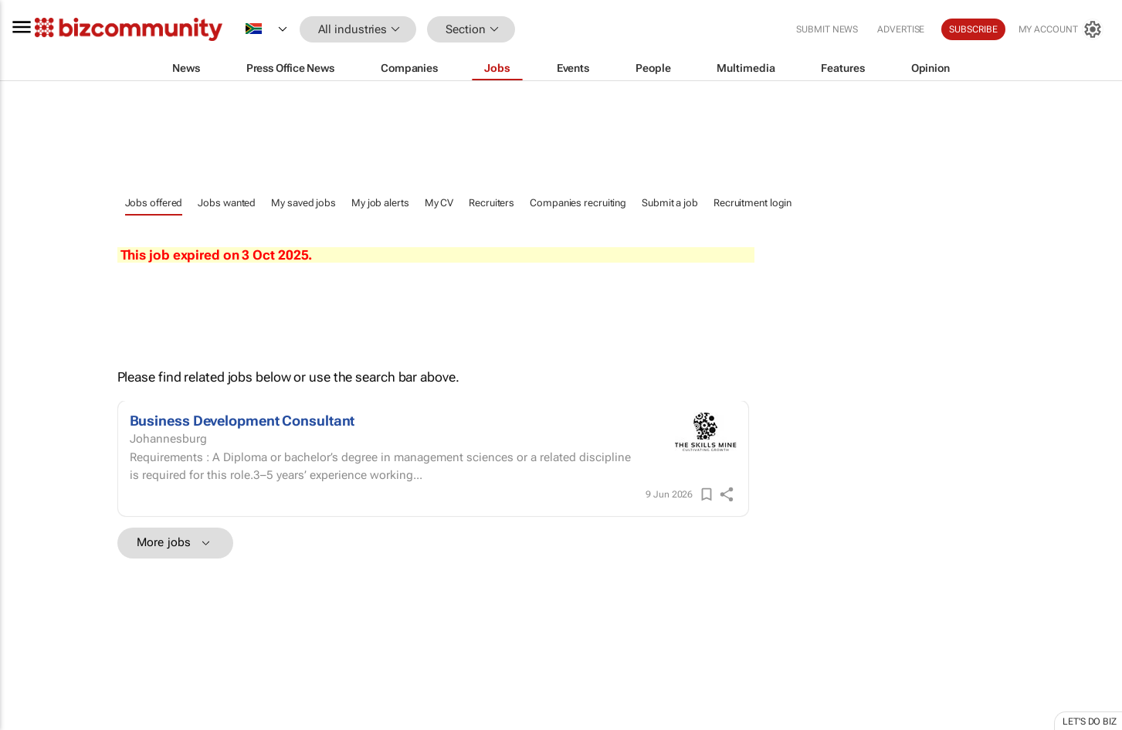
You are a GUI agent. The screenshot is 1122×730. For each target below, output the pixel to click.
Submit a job (670, 203)
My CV (439, 203)
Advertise (900, 29)
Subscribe (973, 29)
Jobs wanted (227, 203)
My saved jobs (303, 203)
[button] (538, 30)
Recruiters (491, 203)
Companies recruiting (578, 203)
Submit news (827, 29)
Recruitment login (753, 203)
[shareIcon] (726, 494)
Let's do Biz (1090, 721)
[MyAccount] (1060, 29)
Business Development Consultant (242, 421)
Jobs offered (154, 203)
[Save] (706, 494)
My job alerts (380, 203)
